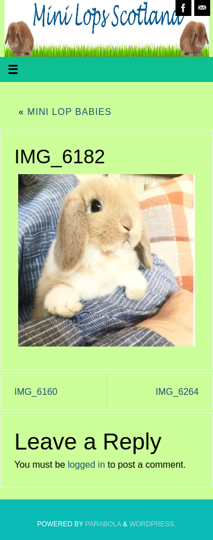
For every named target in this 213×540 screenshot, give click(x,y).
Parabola (103, 524)
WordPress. (153, 524)
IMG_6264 (177, 391)
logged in (86, 464)
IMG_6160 (35, 391)
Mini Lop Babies (64, 111)
